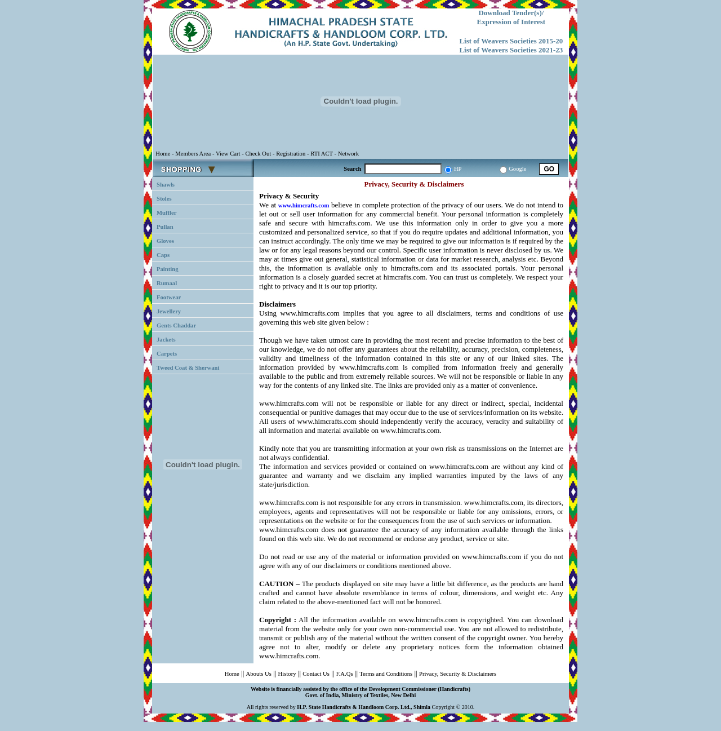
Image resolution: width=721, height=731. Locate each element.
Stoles (164, 199)
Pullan (165, 227)
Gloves (165, 241)
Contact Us (316, 674)
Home (232, 674)
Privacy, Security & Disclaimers (457, 674)
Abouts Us (259, 674)
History (287, 674)
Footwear (169, 297)
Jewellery (169, 311)
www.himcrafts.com (304, 205)
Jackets (166, 339)
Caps (163, 255)
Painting (168, 269)
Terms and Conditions (385, 674)
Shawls (166, 184)
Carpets (167, 354)
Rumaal (167, 283)
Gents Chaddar (176, 325)
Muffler (167, 213)
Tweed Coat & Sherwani (188, 368)
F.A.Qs (344, 674)
